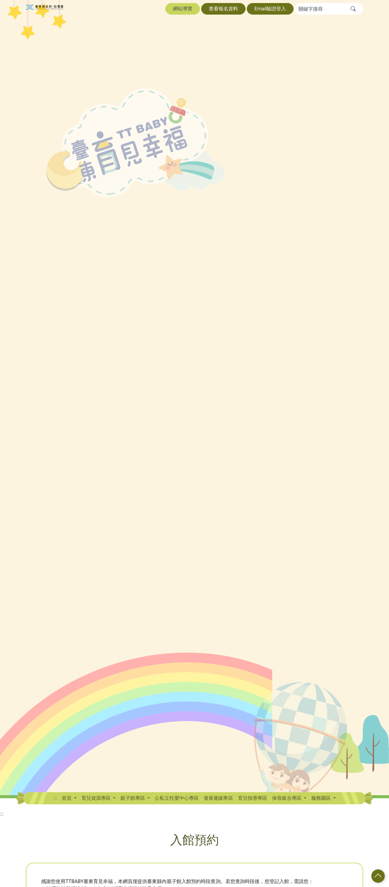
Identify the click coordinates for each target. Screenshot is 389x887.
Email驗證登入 (270, 9)
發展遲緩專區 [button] (218, 798)
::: (55, 798)
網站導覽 (182, 9)
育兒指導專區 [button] (252, 798)
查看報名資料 (223, 9)
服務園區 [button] (321, 798)
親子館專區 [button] (133, 798)
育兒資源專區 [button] (96, 798)
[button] (353, 9)
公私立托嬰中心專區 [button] (177, 798)
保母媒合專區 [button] (287, 798)
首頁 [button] (67, 798)
